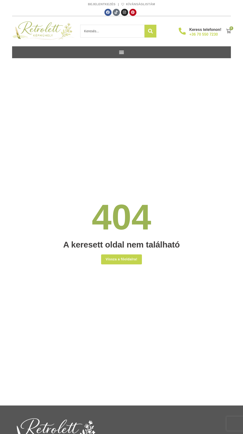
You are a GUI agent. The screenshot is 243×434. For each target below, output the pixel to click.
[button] (122, 52)
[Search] (150, 31)
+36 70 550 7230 (203, 34)
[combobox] (112, 31)
